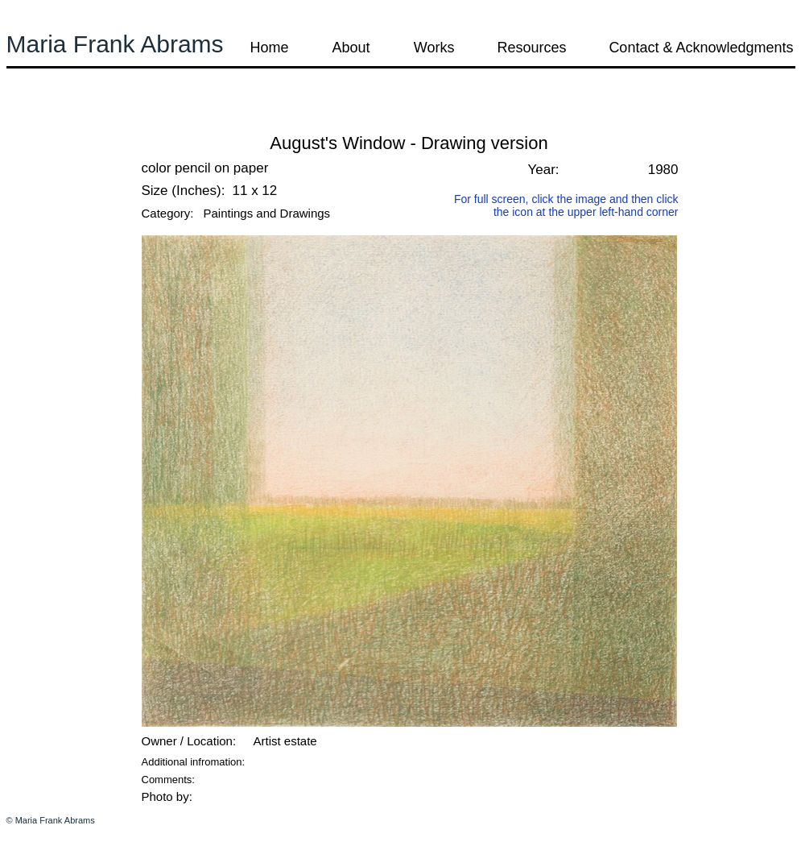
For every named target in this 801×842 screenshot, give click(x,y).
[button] (50, 120)
